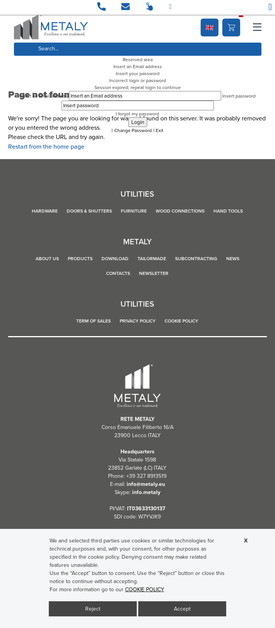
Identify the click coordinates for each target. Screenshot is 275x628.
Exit (158, 130)
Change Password (132, 130)
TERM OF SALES (93, 320)
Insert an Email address (43, 96)
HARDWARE (45, 211)
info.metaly (146, 492)
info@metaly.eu (146, 484)
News (232, 258)
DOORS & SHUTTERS (89, 211)
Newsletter (153, 273)
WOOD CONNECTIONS (180, 211)
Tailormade (152, 258)
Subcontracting (196, 258)
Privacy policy (138, 320)
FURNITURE (134, 211)
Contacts (118, 273)
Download (115, 258)
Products (80, 258)
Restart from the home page (46, 146)
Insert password (239, 96)
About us (47, 258)
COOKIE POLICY (181, 320)
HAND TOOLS (228, 211)
